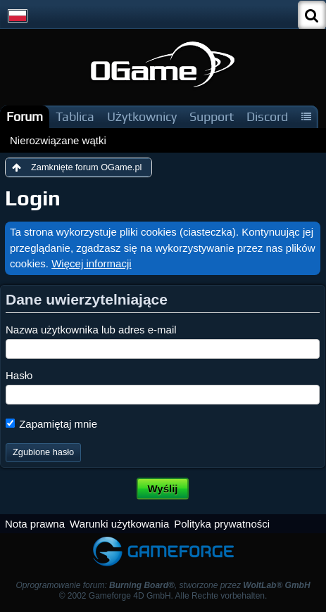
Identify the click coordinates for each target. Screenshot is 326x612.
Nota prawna (35, 524)
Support (211, 116)
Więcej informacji (91, 263)
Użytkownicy (142, 116)
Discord (267, 116)
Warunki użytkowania (119, 524)
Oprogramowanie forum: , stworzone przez (162, 585)
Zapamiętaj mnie (51, 424)
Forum (24, 116)
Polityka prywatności (222, 524)
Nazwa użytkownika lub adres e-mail (91, 330)
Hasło (19, 375)
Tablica (75, 116)
